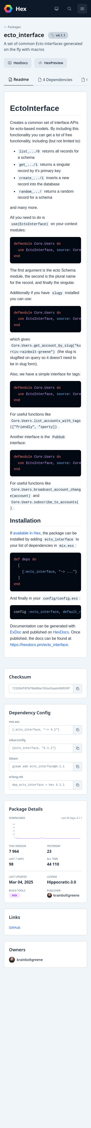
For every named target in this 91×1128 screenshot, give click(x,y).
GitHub (14, 927)
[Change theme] (56, 9)
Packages (12, 27)
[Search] (69, 9)
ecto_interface (24, 35)
